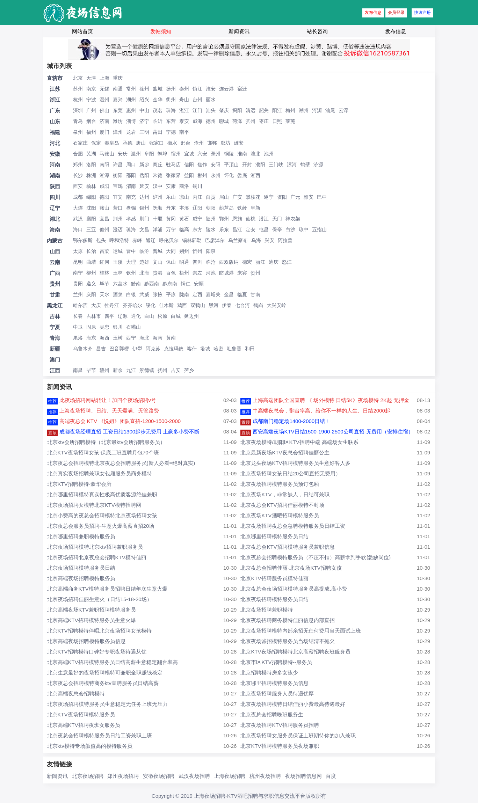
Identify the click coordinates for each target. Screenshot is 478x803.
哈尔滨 (80, 305)
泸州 (157, 197)
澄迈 (118, 229)
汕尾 (330, 110)
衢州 (171, 99)
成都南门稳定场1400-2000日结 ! (290, 421)
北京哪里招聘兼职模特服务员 (81, 536)
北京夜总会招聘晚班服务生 (271, 714)
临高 (184, 229)
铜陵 (229, 153)
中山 (144, 110)
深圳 (78, 110)
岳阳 (144, 175)
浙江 (55, 100)
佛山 (104, 110)
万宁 (171, 229)
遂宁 (269, 197)
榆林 (91, 186)
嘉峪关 (213, 294)
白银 (131, 294)
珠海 (171, 110)
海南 (55, 230)
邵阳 (131, 175)
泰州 (184, 89)
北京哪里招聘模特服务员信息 (274, 683)
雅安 (308, 197)
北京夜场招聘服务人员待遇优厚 (277, 693)
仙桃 (250, 218)
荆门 (144, 218)
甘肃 (55, 295)
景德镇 (146, 370)
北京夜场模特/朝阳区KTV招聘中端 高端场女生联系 (299, 442)
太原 (78, 251)
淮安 (211, 89)
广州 (91, 110)
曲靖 (91, 262)
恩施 (237, 218)
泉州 (78, 132)
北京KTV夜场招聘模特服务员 (81, 714)
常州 (131, 89)
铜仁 (185, 283)
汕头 (211, 110)
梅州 (290, 110)
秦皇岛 (111, 143)
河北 (55, 143)
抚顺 (157, 208)
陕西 (55, 186)
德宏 (247, 262)
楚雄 (144, 262)
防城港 (226, 273)
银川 (118, 327)
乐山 (171, 197)
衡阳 (118, 175)
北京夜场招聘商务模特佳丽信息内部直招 (287, 620)
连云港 (226, 89)
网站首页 (82, 31)
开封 (247, 164)
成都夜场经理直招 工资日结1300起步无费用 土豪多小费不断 (129, 432)
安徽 (55, 154)
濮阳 (260, 164)
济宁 (144, 121)
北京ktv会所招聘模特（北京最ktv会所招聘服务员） (106, 442)
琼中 (304, 229)
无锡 (104, 89)
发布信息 (373, 12)
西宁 (131, 338)
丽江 (260, 262)
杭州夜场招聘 (265, 776)
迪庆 (273, 262)
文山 (157, 262)
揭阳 (237, 110)
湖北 (55, 219)
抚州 (162, 370)
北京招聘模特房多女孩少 (269, 673)
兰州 (78, 294)
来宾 (242, 273)
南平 (184, 132)
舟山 (184, 99)
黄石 (184, 218)
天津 (91, 78)
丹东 (171, 208)
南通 (118, 89)
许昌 (118, 164)
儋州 (104, 229)
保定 (96, 143)
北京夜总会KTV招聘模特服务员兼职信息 (287, 547)
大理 (131, 262)
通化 (136, 316)
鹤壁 (305, 164)
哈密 (218, 348)
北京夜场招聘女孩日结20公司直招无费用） (290, 473)
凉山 (184, 197)
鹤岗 (258, 305)
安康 (171, 186)
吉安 (176, 370)
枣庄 (264, 121)
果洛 (78, 338)
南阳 (104, 164)
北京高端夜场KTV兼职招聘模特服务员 (91, 610)
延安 (144, 186)
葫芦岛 (226, 208)
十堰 (157, 218)
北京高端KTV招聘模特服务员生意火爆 (91, 620)
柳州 (91, 273)
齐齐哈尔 (132, 305)
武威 (144, 294)
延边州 (191, 316)
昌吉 (101, 348)
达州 (144, 197)
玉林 (118, 273)
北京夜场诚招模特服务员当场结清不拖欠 (287, 641)
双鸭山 (197, 305)
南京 (91, 89)
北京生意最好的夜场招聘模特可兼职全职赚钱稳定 (104, 673)
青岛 (78, 121)
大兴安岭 (276, 305)
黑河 (213, 305)
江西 (55, 370)
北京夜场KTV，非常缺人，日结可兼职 (284, 494)
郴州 (202, 175)
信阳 (189, 164)
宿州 (176, 153)
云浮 (343, 110)
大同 (171, 251)
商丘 (157, 164)
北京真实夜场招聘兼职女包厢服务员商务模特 (99, 473)
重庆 (118, 78)
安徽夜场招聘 (158, 776)
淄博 (131, 121)
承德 (127, 143)
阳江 (277, 110)
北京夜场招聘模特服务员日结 (81, 568)
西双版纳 (229, 262)
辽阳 (197, 208)
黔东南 (169, 283)
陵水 (211, 229)
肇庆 (224, 110)
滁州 (136, 153)
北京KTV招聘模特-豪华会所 (79, 484)
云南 (55, 262)
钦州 (131, 273)
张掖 (157, 294)
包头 (101, 240)
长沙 (78, 175)
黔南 (136, 283)
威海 (197, 121)
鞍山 (104, 208)
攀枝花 (253, 197)
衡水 (172, 143)
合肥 (78, 153)
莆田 (157, 132)
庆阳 (91, 294)
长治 (91, 251)
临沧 (211, 262)
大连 (78, 208)
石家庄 (80, 143)
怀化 (229, 175)
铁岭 (242, 208)
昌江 (237, 229)
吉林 (55, 316)
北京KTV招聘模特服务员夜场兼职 (279, 746)
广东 (55, 111)
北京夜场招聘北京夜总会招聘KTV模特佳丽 (96, 557)
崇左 (197, 273)
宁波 (91, 99)
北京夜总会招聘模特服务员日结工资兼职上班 (99, 735)
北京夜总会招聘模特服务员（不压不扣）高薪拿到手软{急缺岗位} (315, 557)
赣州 (104, 370)
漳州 (118, 132)
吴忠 (104, 327)
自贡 (211, 197)
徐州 (144, 89)
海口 (78, 229)
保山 (171, 262)
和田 (250, 348)
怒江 (287, 262)
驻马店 (173, 164)
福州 (91, 132)
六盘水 (120, 283)
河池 (211, 273)
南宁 (78, 273)
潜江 (264, 218)
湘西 (255, 175)
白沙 (290, 229)
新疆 (55, 349)
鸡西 (182, 305)
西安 (78, 186)
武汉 (78, 218)
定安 (250, 229)
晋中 (131, 251)
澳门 (55, 360)
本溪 (184, 208)
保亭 (277, 229)
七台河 (242, 305)
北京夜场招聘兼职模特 (266, 610)
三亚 (91, 229)
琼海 (131, 229)
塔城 (205, 348)
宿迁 (242, 89)
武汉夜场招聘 (194, 776)
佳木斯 (166, 305)
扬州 (171, 89)
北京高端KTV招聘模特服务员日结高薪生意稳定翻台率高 (112, 662)
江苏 (55, 89)
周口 (131, 164)
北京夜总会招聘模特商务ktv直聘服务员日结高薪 (103, 683)
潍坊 (118, 121)
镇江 (197, 89)
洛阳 (91, 164)
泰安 (184, 121)
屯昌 (264, 229)
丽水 (211, 99)
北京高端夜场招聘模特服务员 (81, 578)
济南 (104, 121)
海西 (104, 338)
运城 (118, 251)
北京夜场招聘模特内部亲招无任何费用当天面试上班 (300, 631)
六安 (202, 153)
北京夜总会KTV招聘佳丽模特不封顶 (282, 505)
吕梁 (104, 251)
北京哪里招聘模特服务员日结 (274, 536)
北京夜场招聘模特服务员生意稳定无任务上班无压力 (107, 704)
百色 (171, 273)
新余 (118, 370)
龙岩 (131, 132)
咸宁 (197, 218)
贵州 (55, 284)
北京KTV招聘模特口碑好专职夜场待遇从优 (96, 652)
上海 (104, 78)
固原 (91, 327)
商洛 (184, 186)
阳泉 (211, 251)
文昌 (144, 229)
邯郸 (212, 143)
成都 (78, 197)
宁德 (171, 132)
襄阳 (91, 218)
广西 (55, 273)
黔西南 (151, 283)
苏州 (78, 89)
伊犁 (137, 348)
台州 (197, 99)
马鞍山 (107, 153)
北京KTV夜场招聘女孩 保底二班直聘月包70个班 (103, 452)
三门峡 (276, 164)
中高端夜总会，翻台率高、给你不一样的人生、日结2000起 (321, 411)
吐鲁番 (234, 348)
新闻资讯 (239, 31)
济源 (318, 164)
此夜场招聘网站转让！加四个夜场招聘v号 (108, 400)
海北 (144, 338)
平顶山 (231, 164)
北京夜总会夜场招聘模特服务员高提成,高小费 (293, 589)
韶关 (264, 110)
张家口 (156, 143)
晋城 (157, 251)
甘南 (255, 294)
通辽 (150, 240)
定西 (197, 294)
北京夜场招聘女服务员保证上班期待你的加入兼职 (298, 735)
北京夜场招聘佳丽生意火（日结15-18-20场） (99, 599)
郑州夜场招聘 (123, 776)
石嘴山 (133, 327)
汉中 (157, 186)
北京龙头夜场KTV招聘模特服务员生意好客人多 (295, 463)
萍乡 (189, 370)
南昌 (78, 370)
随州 (211, 218)
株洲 (91, 175)
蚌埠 (162, 153)
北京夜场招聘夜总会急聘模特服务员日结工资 (292, 526)
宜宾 (118, 197)
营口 (118, 208)
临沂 (157, 121)
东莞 (118, 110)
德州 (211, 121)
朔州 (184, 251)
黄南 (171, 338)
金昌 (229, 294)
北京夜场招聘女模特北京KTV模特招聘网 (94, 505)
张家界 (173, 175)
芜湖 (91, 153)
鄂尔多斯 (83, 240)
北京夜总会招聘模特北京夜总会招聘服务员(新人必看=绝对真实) (121, 463)
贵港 (157, 273)
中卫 (78, 327)
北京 (78, 78)
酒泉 (118, 294)
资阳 (282, 197)
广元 (295, 197)
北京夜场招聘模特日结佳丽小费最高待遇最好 (292, 704)
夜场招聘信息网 (303, 776)
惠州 (131, 110)
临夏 (242, 294)
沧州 (199, 143)
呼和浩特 (119, 240)
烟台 (91, 121)
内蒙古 (55, 240)
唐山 (141, 143)
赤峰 (137, 240)
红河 (104, 262)
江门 (197, 110)
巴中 (322, 197)
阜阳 (149, 153)
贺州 (255, 273)
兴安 (269, 240)
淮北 (255, 153)
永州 (215, 175)
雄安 (239, 143)
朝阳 (211, 208)
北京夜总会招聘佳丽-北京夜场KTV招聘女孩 (290, 568)
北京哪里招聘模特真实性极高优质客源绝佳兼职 (102, 494)
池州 (269, 153)
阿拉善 (285, 240)
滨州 (250, 121)
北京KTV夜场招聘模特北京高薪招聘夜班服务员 (295, 652)
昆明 (78, 262)
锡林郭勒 (192, 240)
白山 (149, 316)
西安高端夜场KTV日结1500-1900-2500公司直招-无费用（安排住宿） (333, 432)
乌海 (256, 240)
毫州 (215, 153)
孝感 (131, 218)
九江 (131, 370)
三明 (144, 132)
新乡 (144, 164)
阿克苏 (153, 348)
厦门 (104, 132)
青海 (55, 338)
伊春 (227, 305)
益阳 (189, 175)
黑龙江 (55, 305)
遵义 (91, 283)
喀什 (192, 348)
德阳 (104, 197)
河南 (55, 165)
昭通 (184, 262)
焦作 (202, 164)
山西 (55, 251)
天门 (277, 218)
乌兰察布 (238, 240)
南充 (131, 197)
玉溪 (118, 262)
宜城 (189, 153)
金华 (157, 99)
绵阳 (91, 197)
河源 (317, 110)
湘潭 (104, 175)
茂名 (157, 110)
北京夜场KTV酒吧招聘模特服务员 (279, 515)
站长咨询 (317, 31)
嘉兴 (118, 99)
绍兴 (144, 99)
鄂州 (224, 218)
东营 (171, 121)
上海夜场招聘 (229, 776)
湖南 (55, 175)
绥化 (150, 305)
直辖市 (55, 78)
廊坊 (225, 143)
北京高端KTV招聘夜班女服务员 (83, 725)
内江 (197, 197)
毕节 (104, 283)
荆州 (118, 218)
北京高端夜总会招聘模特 (76, 693)
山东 (55, 121)
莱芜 (290, 121)
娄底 (242, 175)
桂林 (104, 273)
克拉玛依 (173, 348)
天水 (104, 294)
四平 (109, 316)
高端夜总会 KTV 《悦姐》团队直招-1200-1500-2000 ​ (120, 421)
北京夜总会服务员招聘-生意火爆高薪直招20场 (100, 526)
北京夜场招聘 (87, 776)
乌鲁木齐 (83, 348)
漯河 (292, 164)
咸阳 (104, 186)
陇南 (184, 294)
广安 (237, 197)
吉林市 (93, 316)
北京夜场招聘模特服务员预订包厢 (279, 484)
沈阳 (91, 208)
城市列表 (59, 66)
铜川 (197, 186)
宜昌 (104, 218)
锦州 (144, 208)
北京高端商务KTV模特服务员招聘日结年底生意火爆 (107, 589)
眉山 (224, 197)
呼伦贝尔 (169, 240)
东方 (197, 229)
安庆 (123, 153)
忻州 (197, 251)
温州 (104, 99)
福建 (55, 132)
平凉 (171, 294)
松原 (162, 316)
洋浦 (157, 229)
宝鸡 (118, 186)
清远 (250, 110)
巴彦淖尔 (215, 240)
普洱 (197, 262)
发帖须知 (160, 31)
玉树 (118, 338)
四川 (55, 197)
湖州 (131, 99)
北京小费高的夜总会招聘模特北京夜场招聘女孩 (102, 515)
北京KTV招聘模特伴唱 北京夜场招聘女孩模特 (99, 631)
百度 (331, 776)
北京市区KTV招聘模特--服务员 (276, 662)
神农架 (292, 218)
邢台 (185, 143)
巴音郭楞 (119, 348)
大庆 (96, 305)
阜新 (255, 208)
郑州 (78, 164)
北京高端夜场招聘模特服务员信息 (86, 641)
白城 (176, 316)
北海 (144, 273)
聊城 (224, 121)
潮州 (304, 110)
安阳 (215, 164)
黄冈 (171, 218)
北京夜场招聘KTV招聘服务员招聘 (279, 725)
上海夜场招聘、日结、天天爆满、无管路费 (109, 411)
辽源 (123, 316)
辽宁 (55, 208)
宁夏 (55, 327)
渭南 (131, 186)
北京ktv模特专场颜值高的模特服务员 (89, 746)
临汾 (144, 251)
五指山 (319, 229)
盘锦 (131, 208)
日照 (277, 121)
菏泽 (237, 121)
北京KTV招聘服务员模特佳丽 (274, 578)
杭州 (78, 99)
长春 (78, 316)
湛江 (184, 110)
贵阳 (78, 283)
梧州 (184, 273)
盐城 (157, 89)
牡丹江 (111, 305)
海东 (91, 338)
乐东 (224, 229)
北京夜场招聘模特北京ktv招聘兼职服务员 (95, 547)
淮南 (242, 153)
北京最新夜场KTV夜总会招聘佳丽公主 (284, 452)
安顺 (199, 283)
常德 (157, 175)
